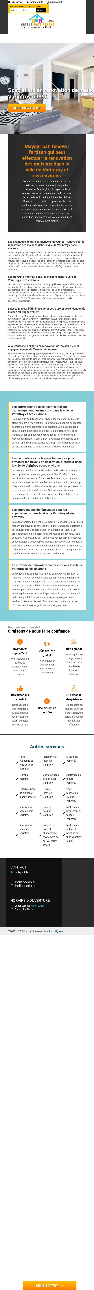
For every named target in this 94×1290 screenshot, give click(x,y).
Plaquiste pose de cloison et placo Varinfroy (28, 793)
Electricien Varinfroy (72, 758)
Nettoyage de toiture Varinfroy (73, 778)
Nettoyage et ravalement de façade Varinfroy (74, 813)
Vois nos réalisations (27, 108)
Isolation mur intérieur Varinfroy (50, 760)
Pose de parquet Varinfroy (48, 811)
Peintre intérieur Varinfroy (48, 793)
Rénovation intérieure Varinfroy (26, 829)
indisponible (15, 2)
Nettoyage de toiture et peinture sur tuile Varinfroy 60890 (73, 833)
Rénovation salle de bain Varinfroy (26, 811)
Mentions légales (53, 931)
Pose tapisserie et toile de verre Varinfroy (26, 762)
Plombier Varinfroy (24, 776)
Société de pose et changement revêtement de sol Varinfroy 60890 (51, 835)
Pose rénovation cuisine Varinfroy (72, 795)
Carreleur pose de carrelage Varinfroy (51, 778)
